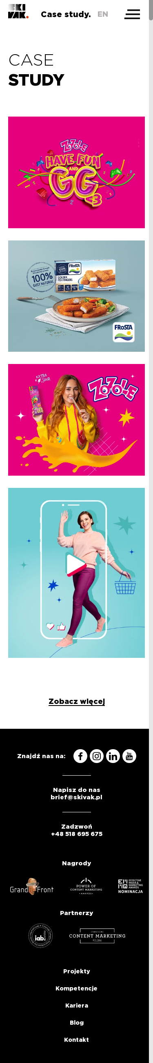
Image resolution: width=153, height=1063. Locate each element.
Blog (77, 1022)
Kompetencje (76, 988)
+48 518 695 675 (76, 833)
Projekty (76, 971)
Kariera (76, 1005)
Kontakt (76, 1039)
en (103, 14)
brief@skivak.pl (76, 797)
